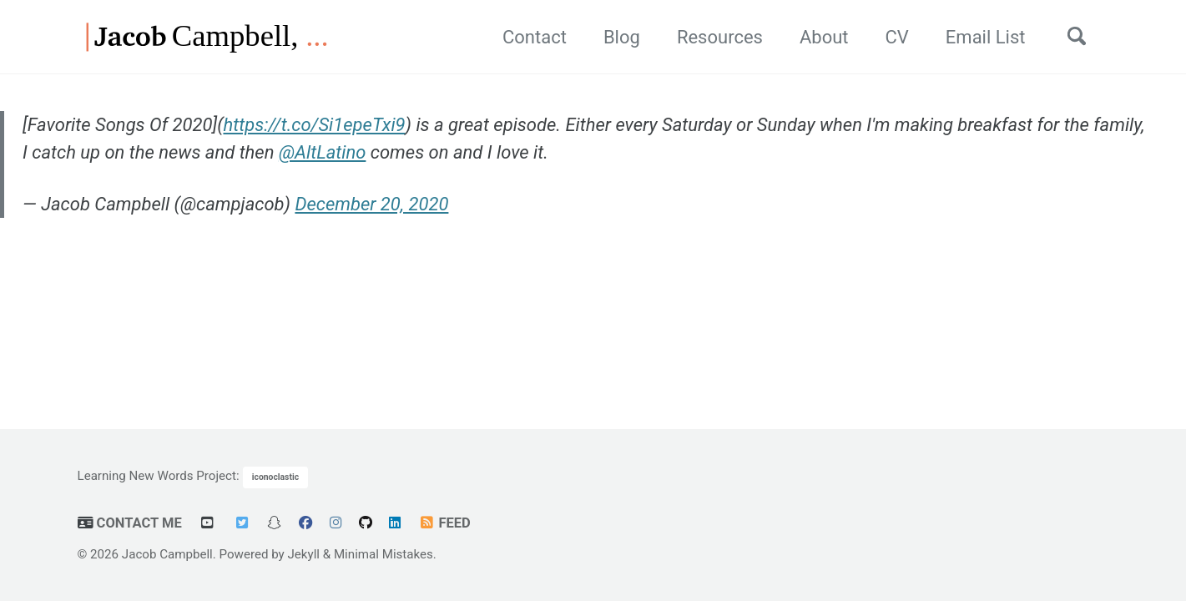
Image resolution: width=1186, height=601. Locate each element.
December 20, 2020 (371, 204)
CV (897, 37)
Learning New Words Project (157, 475)
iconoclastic (275, 477)
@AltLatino (322, 152)
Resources (720, 37)
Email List (986, 37)
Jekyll (304, 554)
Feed (444, 523)
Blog (621, 37)
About (824, 37)
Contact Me (130, 523)
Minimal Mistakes (383, 554)
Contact (534, 37)
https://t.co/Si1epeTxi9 (314, 124)
